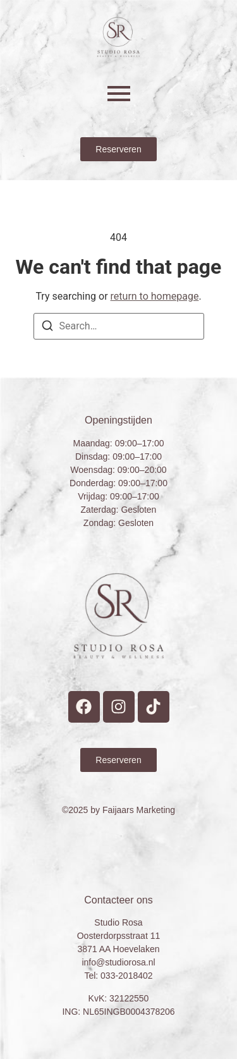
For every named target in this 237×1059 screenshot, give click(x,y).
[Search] (47, 327)
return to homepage (155, 296)
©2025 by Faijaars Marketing (118, 810)
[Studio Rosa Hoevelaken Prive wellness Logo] (118, 37)
